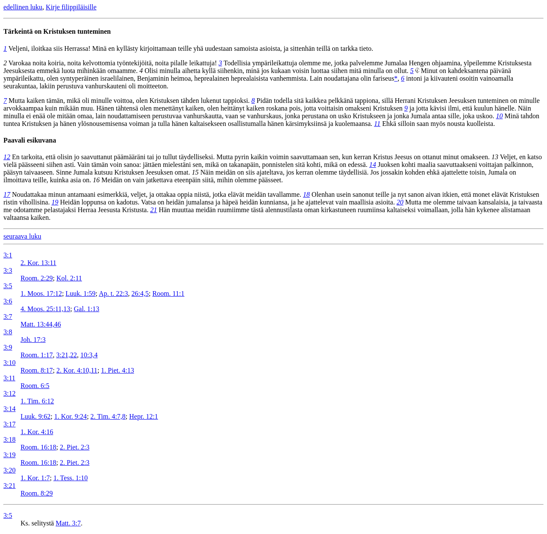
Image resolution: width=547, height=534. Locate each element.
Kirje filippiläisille (71, 7)
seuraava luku (22, 236)
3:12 (9, 393)
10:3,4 (88, 355)
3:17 (9, 424)
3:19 (9, 454)
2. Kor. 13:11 (38, 262)
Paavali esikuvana (29, 140)
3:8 (7, 332)
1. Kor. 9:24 (70, 416)
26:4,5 (140, 293)
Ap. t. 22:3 (113, 293)
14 (372, 164)
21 (153, 209)
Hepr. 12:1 (143, 416)
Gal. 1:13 (87, 308)
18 (306, 194)
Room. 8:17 (37, 370)
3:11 (9, 378)
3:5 (7, 285)
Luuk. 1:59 (80, 293)
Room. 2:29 (37, 278)
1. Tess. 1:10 (70, 477)
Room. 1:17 (37, 355)
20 (400, 202)
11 (377, 123)
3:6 (7, 301)
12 (6, 156)
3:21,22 (66, 355)
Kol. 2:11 (69, 278)
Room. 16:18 (38, 447)
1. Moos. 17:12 (41, 293)
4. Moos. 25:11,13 (45, 308)
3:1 (7, 255)
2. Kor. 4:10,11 (76, 370)
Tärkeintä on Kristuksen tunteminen (57, 31)
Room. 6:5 (35, 385)
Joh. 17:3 (33, 339)
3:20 (9, 470)
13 (494, 156)
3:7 (7, 316)
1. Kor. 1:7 (35, 477)
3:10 (9, 362)
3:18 (9, 439)
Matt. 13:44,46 (41, 324)
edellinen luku (22, 7)
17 (6, 194)
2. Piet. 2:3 (74, 447)
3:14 (9, 408)
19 (54, 202)
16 (96, 180)
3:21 (9, 485)
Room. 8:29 (37, 493)
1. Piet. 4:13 (117, 370)
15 (195, 172)
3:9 (7, 347)
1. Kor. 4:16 (37, 431)
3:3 (7, 270)
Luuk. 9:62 (35, 416)
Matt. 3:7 (68, 523)
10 (499, 116)
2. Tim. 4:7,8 (108, 416)
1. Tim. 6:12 (37, 401)
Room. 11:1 (169, 293)
